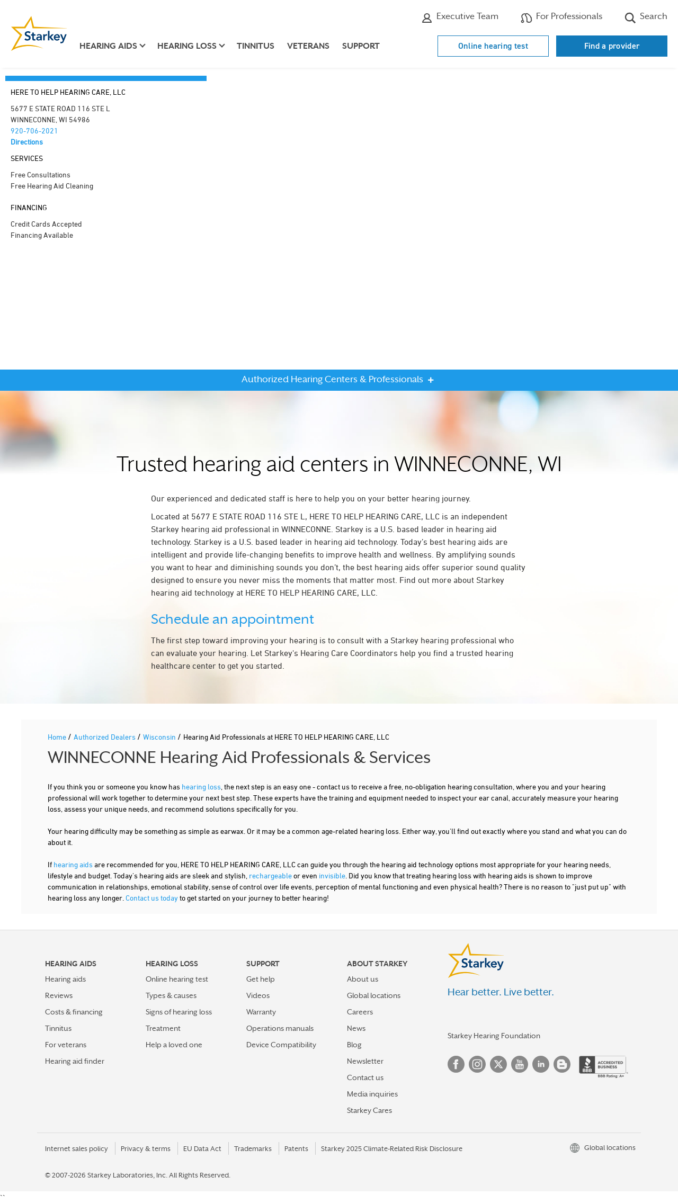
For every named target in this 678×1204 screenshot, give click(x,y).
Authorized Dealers (105, 736)
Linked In (540, 1064)
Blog (354, 1044)
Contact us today (152, 897)
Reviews (59, 995)
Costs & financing (74, 1012)
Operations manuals (280, 1028)
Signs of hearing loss (179, 1012)
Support (361, 46)
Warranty (261, 1012)
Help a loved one (174, 1044)
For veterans (65, 1044)
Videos (258, 995)
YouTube (519, 1064)
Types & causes (171, 995)
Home (58, 736)
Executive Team (459, 17)
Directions (27, 141)
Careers (360, 1012)
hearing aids (73, 864)
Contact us (365, 1077)
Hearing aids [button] (108, 46)
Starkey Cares (369, 1110)
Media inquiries (372, 1094)
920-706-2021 (34, 130)
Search (646, 17)
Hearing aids (65, 979)
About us (362, 979)
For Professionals (561, 17)
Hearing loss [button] (187, 46)
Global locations (373, 995)
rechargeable (270, 875)
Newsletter (365, 1061)
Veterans (308, 46)
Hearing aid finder (74, 1061)
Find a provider (612, 45)
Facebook (456, 1064)
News (356, 1028)
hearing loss (201, 786)
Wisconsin (160, 736)
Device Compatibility (281, 1044)
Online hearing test (493, 45)
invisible (332, 875)
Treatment (163, 1028)
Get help (260, 979)
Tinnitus (255, 46)
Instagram (477, 1064)
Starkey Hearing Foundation (494, 1035)
